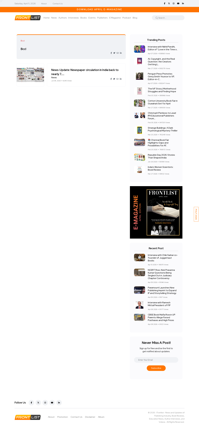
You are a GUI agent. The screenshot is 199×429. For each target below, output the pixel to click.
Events (92, 17)
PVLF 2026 (196, 214)
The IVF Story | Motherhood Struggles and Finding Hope (162, 90)
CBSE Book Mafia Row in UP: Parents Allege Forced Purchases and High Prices (162, 317)
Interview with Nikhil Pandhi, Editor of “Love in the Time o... (163, 48)
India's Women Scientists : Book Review (161, 168)
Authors (62, 17)
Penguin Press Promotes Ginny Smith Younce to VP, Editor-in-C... (161, 76)
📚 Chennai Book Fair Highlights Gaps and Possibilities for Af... (158, 143)
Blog (135, 17)
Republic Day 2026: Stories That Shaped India (161, 156)
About (44, 3)
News (54, 17)
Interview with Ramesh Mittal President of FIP (159, 304)
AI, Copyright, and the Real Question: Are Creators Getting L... (161, 61)
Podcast (126, 17)
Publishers (102, 17)
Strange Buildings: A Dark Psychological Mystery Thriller (162, 129)
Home (47, 17)
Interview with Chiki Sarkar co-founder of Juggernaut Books (163, 258)
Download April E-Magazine (99, 9)
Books (83, 17)
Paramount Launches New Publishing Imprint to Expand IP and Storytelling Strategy (162, 290)
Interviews (73, 17)
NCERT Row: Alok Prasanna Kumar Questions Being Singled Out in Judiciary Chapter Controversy (161, 274)
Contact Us (58, 3)
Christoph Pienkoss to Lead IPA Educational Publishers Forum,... (162, 115)
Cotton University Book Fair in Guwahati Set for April (163, 102)
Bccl (23, 49)
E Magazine (115, 17)
